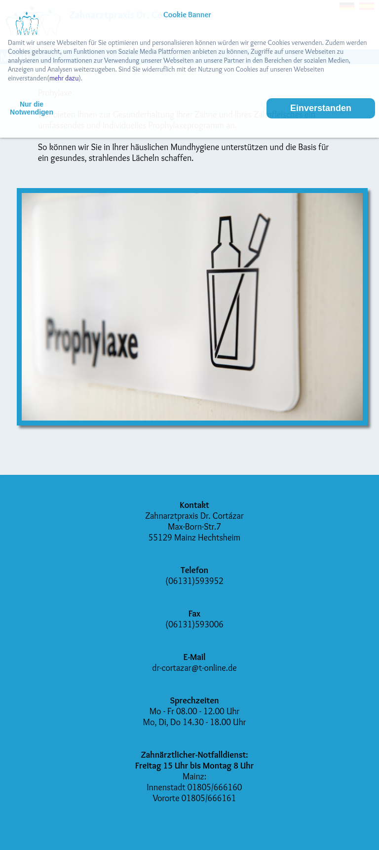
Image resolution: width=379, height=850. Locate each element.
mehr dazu (63, 78)
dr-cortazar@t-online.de (194, 667)
